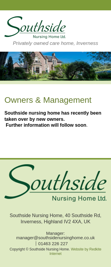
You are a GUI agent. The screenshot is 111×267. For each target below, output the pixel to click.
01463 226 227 (53, 243)
